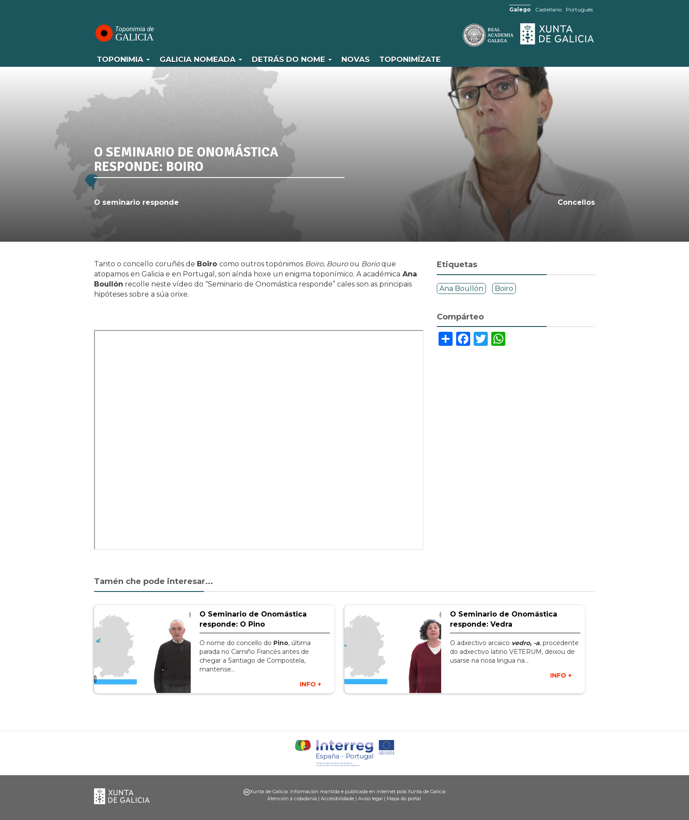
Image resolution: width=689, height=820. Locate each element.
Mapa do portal (404, 798)
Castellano (548, 9)
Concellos (576, 202)
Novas (355, 59)
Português (579, 9)
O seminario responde (136, 202)
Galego (520, 9)
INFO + (310, 684)
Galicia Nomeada (201, 59)
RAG (461, 35)
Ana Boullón (461, 288)
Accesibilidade (337, 798)
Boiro (504, 288)
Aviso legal (370, 798)
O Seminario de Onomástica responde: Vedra (503, 619)
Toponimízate (410, 59)
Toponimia (123, 59)
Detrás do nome (292, 59)
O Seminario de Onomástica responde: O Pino (253, 619)
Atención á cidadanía (292, 798)
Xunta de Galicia (557, 33)
